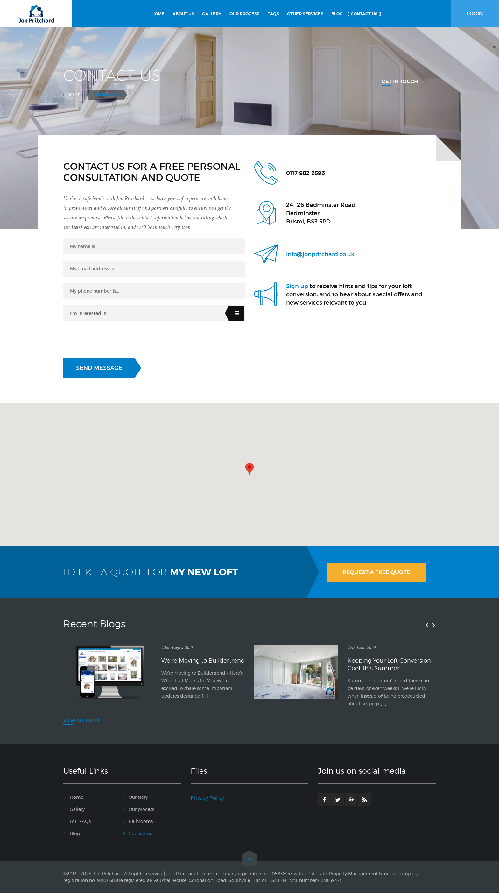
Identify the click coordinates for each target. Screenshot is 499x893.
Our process (141, 809)
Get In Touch (400, 81)
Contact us (140, 833)
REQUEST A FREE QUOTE (376, 572)
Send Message (99, 368)
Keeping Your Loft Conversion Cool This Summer (389, 664)
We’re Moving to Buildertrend (203, 660)
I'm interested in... (89, 313)
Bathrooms (141, 821)
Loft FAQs (80, 821)
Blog (75, 833)
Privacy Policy (207, 798)
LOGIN (475, 13)
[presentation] (111, 339)
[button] (249, 469)
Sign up (297, 286)
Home (74, 94)
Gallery (77, 809)
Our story (138, 797)
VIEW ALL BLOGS (82, 721)
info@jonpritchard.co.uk (320, 254)
